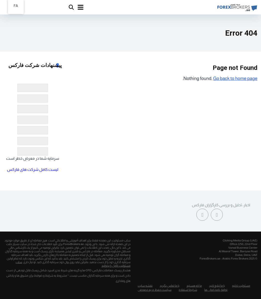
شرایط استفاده (188, 290)
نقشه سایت (145, 285)
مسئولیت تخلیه (241, 285)
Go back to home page (235, 78)
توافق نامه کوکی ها (215, 290)
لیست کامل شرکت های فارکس (32, 169)
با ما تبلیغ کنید (217, 285)
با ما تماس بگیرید (169, 285)
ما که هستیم (194, 285)
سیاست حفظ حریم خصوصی (154, 290)
